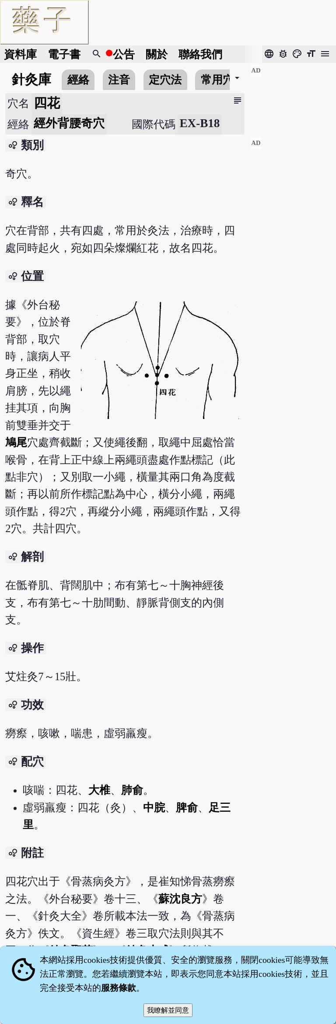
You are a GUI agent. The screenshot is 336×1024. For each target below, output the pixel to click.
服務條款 (118, 988)
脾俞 (187, 807)
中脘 (154, 807)
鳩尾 (16, 442)
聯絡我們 (200, 54)
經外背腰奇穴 (69, 123)
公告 (124, 54)
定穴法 (165, 80)
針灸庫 (31, 79)
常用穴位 (223, 80)
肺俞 (132, 790)
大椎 (99, 790)
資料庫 (20, 54)
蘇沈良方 (180, 899)
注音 (119, 80)
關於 (157, 54)
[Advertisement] (293, 96)
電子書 (64, 54)
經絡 (78, 80)
